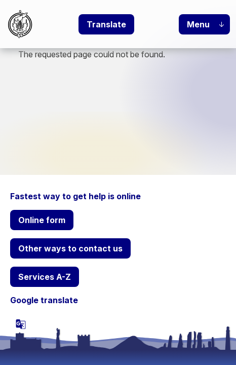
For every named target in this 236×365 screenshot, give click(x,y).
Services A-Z (44, 277)
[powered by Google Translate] (21, 324)
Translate (106, 24)
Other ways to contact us (70, 248)
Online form (41, 220)
